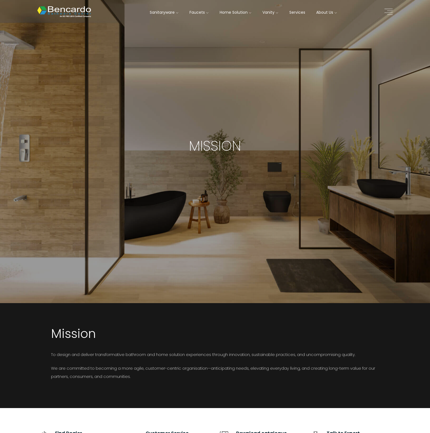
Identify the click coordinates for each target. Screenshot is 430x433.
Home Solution (235, 12)
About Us (326, 12)
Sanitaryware (164, 12)
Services (297, 12)
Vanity (270, 12)
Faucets (199, 12)
